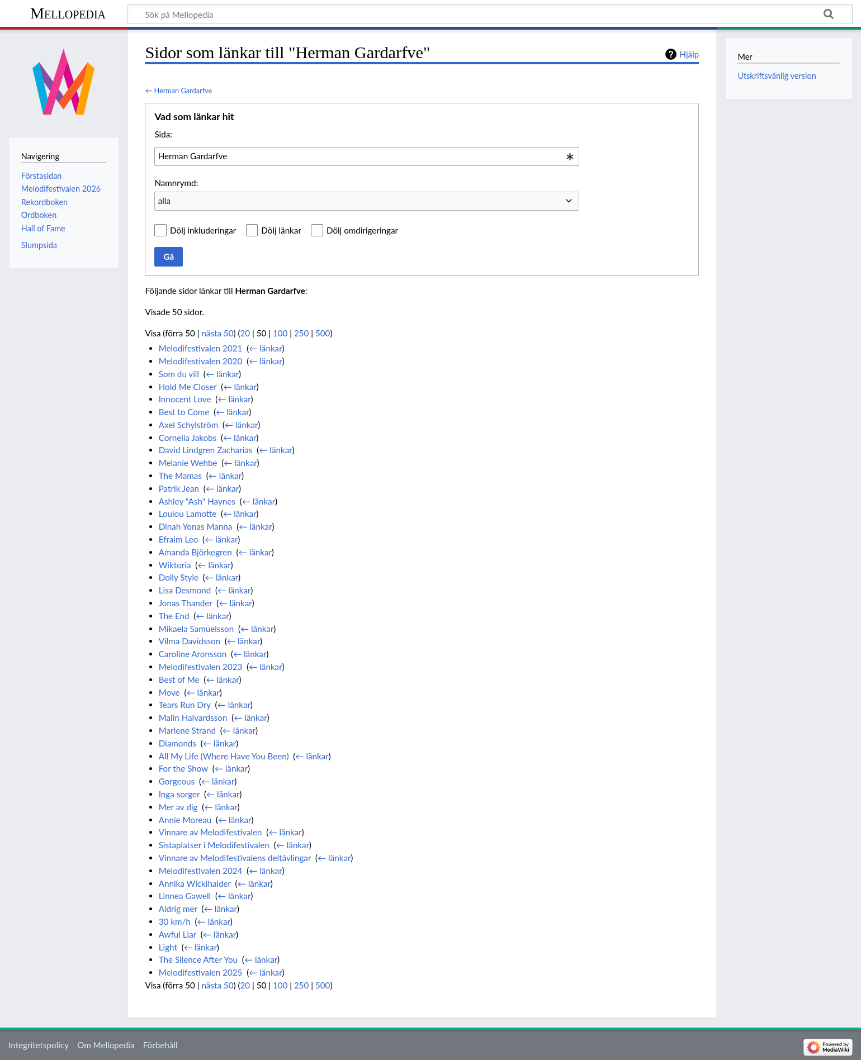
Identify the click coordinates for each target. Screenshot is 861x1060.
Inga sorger (179, 794)
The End (174, 616)
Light (168, 947)
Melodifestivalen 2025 (201, 972)
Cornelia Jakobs (188, 437)
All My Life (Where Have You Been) (224, 756)
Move (169, 692)
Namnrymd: (176, 183)
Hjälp (689, 54)
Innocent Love (185, 399)
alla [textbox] (164, 201)
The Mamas (180, 475)
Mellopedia (68, 13)
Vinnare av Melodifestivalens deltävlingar (235, 858)
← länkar (265, 348)
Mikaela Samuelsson (196, 629)
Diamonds (177, 743)
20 (245, 333)
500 (322, 333)
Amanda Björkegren (195, 552)
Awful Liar (177, 934)
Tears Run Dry (185, 705)
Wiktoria (175, 565)
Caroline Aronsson (192, 654)
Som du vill (179, 374)
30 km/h (175, 921)
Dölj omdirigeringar (362, 230)
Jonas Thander (185, 603)
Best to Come (184, 412)
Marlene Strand (187, 730)
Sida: (163, 134)
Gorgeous (177, 781)
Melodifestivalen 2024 (201, 871)
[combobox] (366, 156)
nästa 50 (217, 333)
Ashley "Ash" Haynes (197, 501)
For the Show (183, 768)
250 (301, 333)
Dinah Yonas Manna (196, 526)
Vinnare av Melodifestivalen (210, 832)
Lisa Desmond (185, 590)
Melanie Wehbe (188, 463)
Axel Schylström (188, 425)
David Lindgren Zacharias (206, 450)
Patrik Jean (179, 488)
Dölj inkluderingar (203, 230)
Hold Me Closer (188, 387)
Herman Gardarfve (183, 90)
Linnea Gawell (185, 896)
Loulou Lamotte (188, 513)
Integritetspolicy (38, 1045)
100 (280, 333)
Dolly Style (178, 577)
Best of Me (179, 679)
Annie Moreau (185, 820)
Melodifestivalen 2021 (201, 348)
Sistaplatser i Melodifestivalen (214, 845)
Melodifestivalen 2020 (201, 361)
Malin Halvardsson (193, 717)
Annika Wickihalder (195, 883)
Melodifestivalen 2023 (201, 667)
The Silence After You (198, 959)
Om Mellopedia (105, 1045)
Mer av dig (178, 807)
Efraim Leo (178, 539)
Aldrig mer (178, 909)
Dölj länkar (281, 230)
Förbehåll (160, 1045)
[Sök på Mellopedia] (490, 14)
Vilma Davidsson (189, 641)
